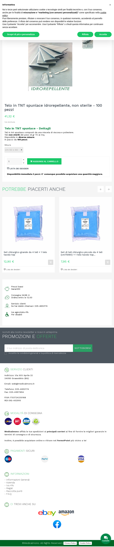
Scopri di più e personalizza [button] (21, 34)
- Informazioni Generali (17, 480)
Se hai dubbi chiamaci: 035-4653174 (29, 306)
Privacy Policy (70, 544)
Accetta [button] (103, 34)
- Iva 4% (9, 486)
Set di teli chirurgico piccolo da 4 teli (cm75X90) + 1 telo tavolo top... (81, 253)
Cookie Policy (85, 544)
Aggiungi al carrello (44, 161)
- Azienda (9, 483)
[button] (110, 4)
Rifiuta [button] (85, 34)
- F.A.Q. (8, 494)
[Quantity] (14, 161)
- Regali (8, 488)
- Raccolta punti (13, 491)
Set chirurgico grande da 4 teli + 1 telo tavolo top (25, 253)
